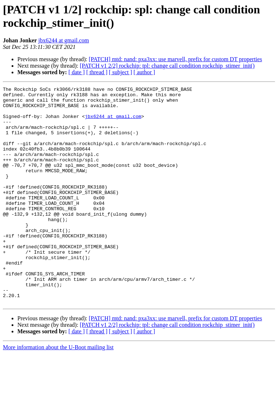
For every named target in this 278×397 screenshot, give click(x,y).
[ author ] (144, 72)
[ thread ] (97, 72)
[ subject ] (120, 72)
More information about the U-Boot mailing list (58, 391)
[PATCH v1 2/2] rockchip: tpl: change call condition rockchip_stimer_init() (167, 66)
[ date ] (76, 72)
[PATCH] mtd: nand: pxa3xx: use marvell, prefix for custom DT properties (175, 59)
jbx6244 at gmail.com (63, 40)
